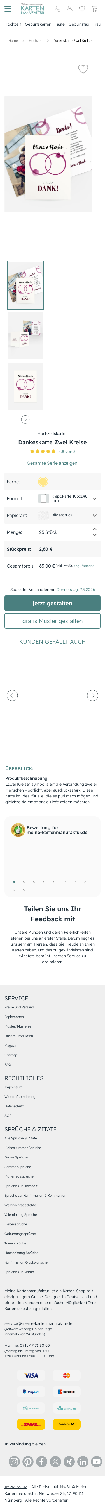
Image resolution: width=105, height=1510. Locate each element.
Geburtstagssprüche (20, 1234)
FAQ (7, 1064)
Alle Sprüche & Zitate (20, 1138)
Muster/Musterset (18, 1026)
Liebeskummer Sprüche (22, 1148)
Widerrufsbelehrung (20, 1096)
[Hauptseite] (32, 8)
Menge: (14, 532)
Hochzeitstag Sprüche (21, 1253)
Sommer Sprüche (17, 1167)
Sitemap (10, 1055)
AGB (7, 1116)
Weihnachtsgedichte (20, 1205)
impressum (15, 1486)
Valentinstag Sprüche (20, 1214)
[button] (83, 68)
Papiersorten (14, 1017)
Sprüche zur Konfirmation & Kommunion (35, 1195)
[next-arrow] (93, 709)
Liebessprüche (15, 1224)
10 (24, 889)
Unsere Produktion (18, 1036)
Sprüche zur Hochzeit (20, 1186)
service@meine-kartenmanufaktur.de (38, 1323)
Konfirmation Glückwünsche (26, 1262)
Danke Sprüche (16, 1157)
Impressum (13, 1087)
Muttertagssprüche (19, 1176)
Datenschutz (14, 1106)
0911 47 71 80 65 (35, 1345)
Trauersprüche (15, 1243)
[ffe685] (43, 482)
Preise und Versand (19, 1007)
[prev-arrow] (12, 709)
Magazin (10, 1045)
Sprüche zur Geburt (19, 1272)
